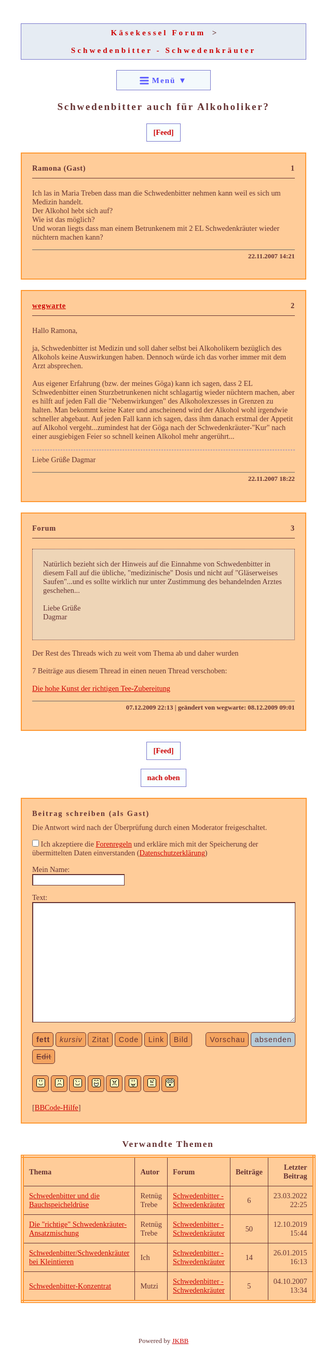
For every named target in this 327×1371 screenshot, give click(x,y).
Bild (181, 1039)
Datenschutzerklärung (172, 853)
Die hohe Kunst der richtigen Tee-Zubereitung (101, 688)
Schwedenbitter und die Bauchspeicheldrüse (64, 1200)
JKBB (180, 1341)
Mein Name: (51, 869)
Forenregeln (114, 844)
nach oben (163, 777)
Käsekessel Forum (158, 32)
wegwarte (49, 305)
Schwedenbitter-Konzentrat (70, 1286)
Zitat (100, 1039)
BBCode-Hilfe (56, 1107)
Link (156, 1039)
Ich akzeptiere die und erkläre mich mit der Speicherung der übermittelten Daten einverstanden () (145, 848)
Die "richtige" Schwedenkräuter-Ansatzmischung (78, 1228)
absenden (273, 1039)
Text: (39, 897)
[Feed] (163, 132)
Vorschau (227, 1039)
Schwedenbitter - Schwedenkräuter (163, 50)
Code (129, 1039)
